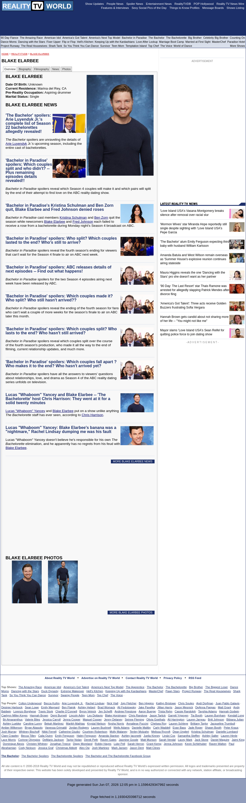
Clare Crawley (10, 735)
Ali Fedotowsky (126, 707)
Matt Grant (224, 707)
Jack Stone (201, 739)
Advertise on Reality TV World (100, 678)
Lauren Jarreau (196, 719)
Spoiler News (134, 3)
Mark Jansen (120, 747)
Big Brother (196, 687)
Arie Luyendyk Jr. (72, 703)
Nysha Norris (116, 723)
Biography (25, 69)
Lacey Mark (185, 739)
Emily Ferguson (64, 735)
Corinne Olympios (29, 739)
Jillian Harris (164, 707)
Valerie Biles (32, 719)
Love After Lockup (147, 41)
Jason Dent (137, 747)
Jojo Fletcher (128, 703)
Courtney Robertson (94, 731)
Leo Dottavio (95, 715)
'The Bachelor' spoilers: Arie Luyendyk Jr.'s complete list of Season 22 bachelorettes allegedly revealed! (28, 123)
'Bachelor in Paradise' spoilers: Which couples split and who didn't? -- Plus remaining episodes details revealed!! (29, 170)
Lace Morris (8, 739)
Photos (66, 69)
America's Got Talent (76, 687)
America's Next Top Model (107, 687)
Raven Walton (218, 743)
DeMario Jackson (53, 739)
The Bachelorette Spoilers (67, 755)
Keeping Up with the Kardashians (125, 691)
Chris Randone (138, 715)
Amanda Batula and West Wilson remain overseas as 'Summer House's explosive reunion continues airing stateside (194, 259)
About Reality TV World (60, 678)
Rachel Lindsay (95, 703)
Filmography (41, 69)
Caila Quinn (45, 735)
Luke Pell (119, 743)
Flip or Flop (69, 41)
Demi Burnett (59, 715)
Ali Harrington (175, 719)
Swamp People (70, 695)
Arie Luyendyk (16, 144)
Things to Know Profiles (184, 7)
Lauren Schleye (178, 723)
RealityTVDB (19, 54)
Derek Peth (91, 739)
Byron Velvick (87, 711)
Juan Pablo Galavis (227, 703)
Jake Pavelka (146, 707)
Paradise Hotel (236, 41)
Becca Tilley (28, 735)
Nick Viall (112, 703)
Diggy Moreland (82, 743)
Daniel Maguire (220, 739)
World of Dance (183, 45)
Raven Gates (108, 739)
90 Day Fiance (9, 37)
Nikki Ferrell (49, 731)
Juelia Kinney (151, 735)
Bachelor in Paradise (134, 37)
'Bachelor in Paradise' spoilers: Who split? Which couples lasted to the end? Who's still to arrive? (61, 240)
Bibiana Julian (235, 719)
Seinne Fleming (134, 719)
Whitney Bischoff (29, 731)
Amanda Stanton (109, 735)
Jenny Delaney (113, 719)
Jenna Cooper (71, 719)
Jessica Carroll (51, 719)
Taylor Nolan (74, 739)
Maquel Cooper (92, 719)
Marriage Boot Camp (171, 41)
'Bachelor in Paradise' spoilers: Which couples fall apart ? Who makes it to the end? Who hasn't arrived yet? (61, 364)
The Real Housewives (217, 691)
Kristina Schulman (73, 217)
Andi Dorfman (204, 703)
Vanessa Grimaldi (56, 727)
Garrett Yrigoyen (178, 715)
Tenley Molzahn (139, 731)
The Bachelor (155, 687)
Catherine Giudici (69, 731)
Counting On (237, 37)
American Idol (52, 687)
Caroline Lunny (32, 723)
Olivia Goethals (155, 719)
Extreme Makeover (72, 691)
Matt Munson (149, 739)
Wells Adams (121, 727)
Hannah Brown (39, 715)
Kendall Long (236, 715)
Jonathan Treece (60, 743)
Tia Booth (197, 715)
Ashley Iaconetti (131, 735)
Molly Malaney (118, 731)
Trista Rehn (165, 711)
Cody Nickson (27, 747)
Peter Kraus (231, 727)
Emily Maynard (50, 707)
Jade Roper (195, 727)
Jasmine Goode (128, 739)
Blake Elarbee (39, 54)
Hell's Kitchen (94, 691)
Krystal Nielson (96, 723)
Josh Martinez (100, 747)
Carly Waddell (161, 727)
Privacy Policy (173, 678)
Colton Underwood (29, 703)
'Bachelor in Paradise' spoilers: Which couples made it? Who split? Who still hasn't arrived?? (59, 298)
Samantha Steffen (189, 735)
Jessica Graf (46, 747)
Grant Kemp (153, 743)
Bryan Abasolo (34, 727)
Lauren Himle (229, 735)
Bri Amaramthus (12, 719)
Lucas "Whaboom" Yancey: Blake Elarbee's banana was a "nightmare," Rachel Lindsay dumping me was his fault (61, 429)
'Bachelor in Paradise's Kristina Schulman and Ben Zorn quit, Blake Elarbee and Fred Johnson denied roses (59, 207)
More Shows (237, 45)
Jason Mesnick (184, 707)
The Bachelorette (176, 687)
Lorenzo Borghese (24, 711)
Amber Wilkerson (11, 727)
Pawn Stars (172, 691)
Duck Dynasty (49, 691)
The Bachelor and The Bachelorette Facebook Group (118, 755)
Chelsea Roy (158, 723)
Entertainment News (159, 3)
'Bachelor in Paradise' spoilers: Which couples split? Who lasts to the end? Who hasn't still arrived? (61, 331)
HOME (5, 54)
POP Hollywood (204, 3)
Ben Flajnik (69, 707)
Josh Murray (9, 731)
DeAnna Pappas (205, 707)
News (55, 69)
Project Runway (192, 691)
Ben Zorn (101, 217)
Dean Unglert (181, 731)
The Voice (116, 695)
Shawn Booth (213, 727)
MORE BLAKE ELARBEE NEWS (132, 461)
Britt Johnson (216, 719)
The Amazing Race (30, 687)
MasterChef (156, 691)
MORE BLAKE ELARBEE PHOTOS (131, 612)
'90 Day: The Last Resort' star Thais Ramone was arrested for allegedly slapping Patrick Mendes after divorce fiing (194, 290)
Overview (9, 69)
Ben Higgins (146, 703)
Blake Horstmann (115, 715)
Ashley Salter (210, 735)
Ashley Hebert (86, 707)
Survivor (53, 695)
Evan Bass (179, 727)
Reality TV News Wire (230, 3)
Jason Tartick (158, 715)
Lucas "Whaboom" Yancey (25, 411)
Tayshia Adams (207, 711)
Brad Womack (106, 707)
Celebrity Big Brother (215, 37)
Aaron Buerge (147, 711)
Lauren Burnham (215, 715)
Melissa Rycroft (160, 731)
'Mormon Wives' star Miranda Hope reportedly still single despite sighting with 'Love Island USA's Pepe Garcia (193, 228)
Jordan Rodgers (79, 727)
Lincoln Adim (77, 715)
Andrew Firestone (125, 711)
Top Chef (102, 695)
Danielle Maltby (141, 727)
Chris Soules (186, 703)
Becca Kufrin (52, 703)
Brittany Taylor (199, 723)
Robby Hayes (103, 743)
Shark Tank (55, 45)
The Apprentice (135, 687)
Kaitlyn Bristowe (166, 703)
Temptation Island (136, 45)
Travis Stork (45, 711)
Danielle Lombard (227, 731)
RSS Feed (195, 678)
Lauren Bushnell (101, 727)
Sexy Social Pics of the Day (149, 7)
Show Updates (94, 3)
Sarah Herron (136, 743)
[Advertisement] (75, 513)
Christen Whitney (37, 743)
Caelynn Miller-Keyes (14, 715)
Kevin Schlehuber (196, 743)
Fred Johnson (82, 221)
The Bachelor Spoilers (34, 755)
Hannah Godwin (229, 711)
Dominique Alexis (13, 743)
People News (115, 3)
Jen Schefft (105, 711)
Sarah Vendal (167, 739)
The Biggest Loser (216, 687)
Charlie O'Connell (66, 711)
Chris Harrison (92, 415)
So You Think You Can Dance (27, 695)
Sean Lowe (32, 707)
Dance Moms (9, 41)
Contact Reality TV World (142, 678)
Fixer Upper (53, 41)
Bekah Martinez (54, 723)
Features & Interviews (115, 7)
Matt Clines (153, 747)
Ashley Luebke (12, 723)
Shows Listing (235, 7)
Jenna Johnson (173, 743)
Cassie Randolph (185, 711)
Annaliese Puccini (137, 723)
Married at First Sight (197, 41)
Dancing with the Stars (25, 691)
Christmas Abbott (66, 747)
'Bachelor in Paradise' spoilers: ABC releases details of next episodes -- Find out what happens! (58, 269)
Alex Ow (84, 747)
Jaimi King (238, 739)
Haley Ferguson (86, 735)
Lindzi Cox (168, 735)
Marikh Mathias (75, 723)
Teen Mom (88, 695)
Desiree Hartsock (11, 707)
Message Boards (213, 7)
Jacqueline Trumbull (222, 723)
